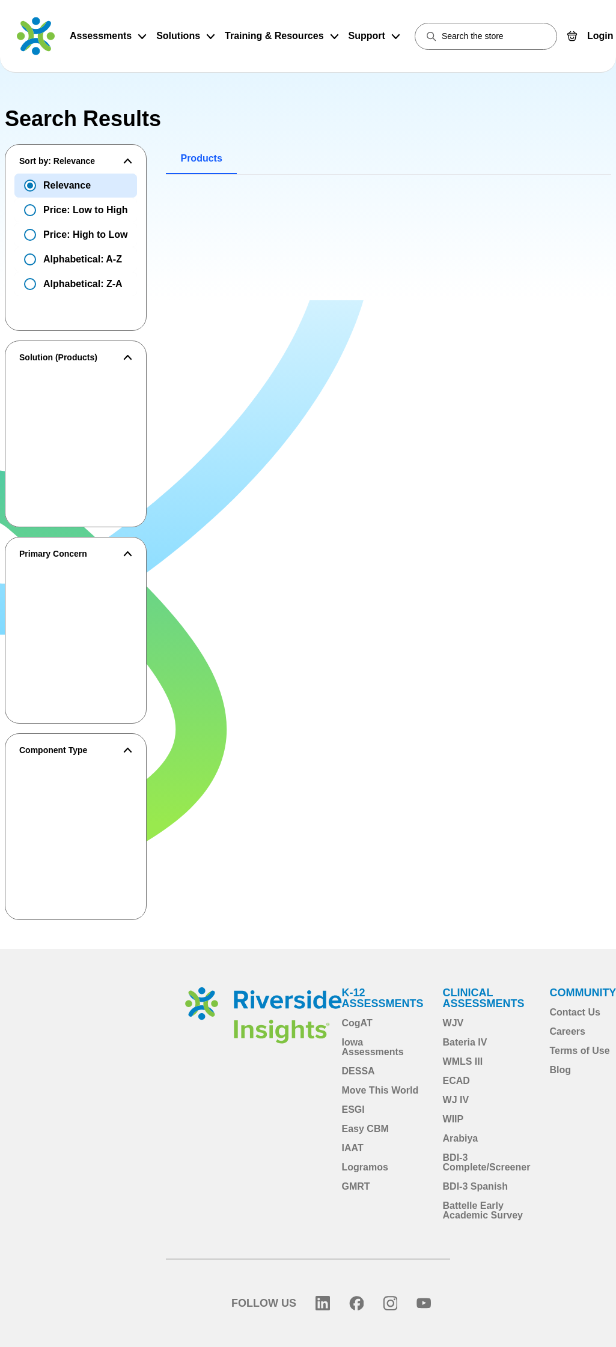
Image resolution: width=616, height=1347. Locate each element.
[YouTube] (423, 1303)
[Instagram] (390, 1303)
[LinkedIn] (323, 1303)
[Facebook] (356, 1303)
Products (201, 158)
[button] (76, 161)
